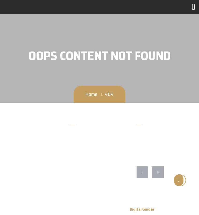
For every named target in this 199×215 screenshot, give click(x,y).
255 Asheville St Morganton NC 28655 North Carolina (165, 157)
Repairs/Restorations (88, 180)
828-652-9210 (151, 136)
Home (91, 94)
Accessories (80, 145)
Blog (74, 154)
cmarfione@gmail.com (157, 145)
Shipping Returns (85, 189)
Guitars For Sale (83, 171)
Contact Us (79, 162)
